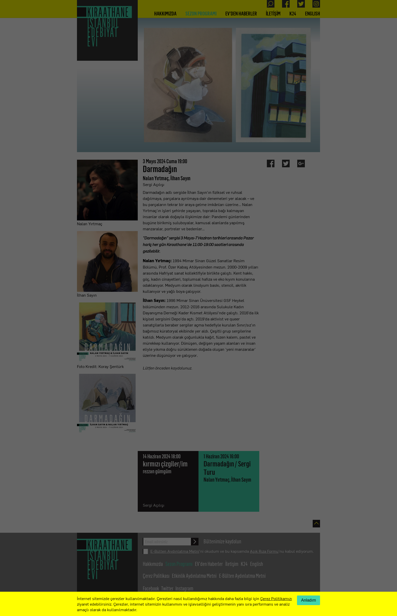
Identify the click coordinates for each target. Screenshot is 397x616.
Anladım (308, 600)
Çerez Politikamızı (276, 598)
